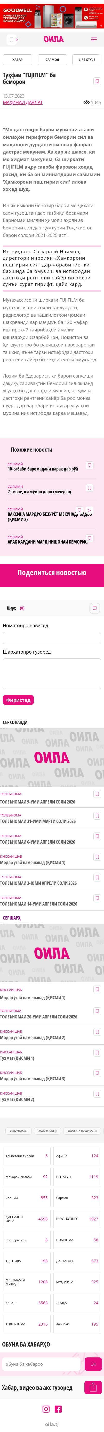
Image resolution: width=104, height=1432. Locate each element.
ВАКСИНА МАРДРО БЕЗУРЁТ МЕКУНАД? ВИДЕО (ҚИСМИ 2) (50, 516)
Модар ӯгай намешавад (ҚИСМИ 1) (33, 862)
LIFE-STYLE (87, 59)
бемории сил (18, 1130)
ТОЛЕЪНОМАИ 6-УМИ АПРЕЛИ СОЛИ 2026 (37, 842)
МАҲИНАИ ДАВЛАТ (23, 102)
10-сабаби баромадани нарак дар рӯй (43, 469)
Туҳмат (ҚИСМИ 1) (17, 1058)
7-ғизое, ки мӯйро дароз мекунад (39, 491)
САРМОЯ (52, 59)
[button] (94, 39)
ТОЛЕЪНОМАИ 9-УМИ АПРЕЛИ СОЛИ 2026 (37, 802)
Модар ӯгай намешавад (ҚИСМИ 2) (33, 1037)
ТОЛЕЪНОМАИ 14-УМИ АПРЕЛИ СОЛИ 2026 (38, 904)
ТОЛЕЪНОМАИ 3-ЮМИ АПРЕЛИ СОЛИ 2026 (38, 883)
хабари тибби (47, 1130)
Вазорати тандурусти (82, 1130)
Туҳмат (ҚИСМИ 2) (17, 1099)
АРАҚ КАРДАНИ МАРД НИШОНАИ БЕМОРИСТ (48, 542)
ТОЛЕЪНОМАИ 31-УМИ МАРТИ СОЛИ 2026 (38, 821)
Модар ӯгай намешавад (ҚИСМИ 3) (33, 1078)
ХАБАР (17, 59)
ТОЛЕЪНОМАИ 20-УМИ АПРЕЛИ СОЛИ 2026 (38, 1016)
